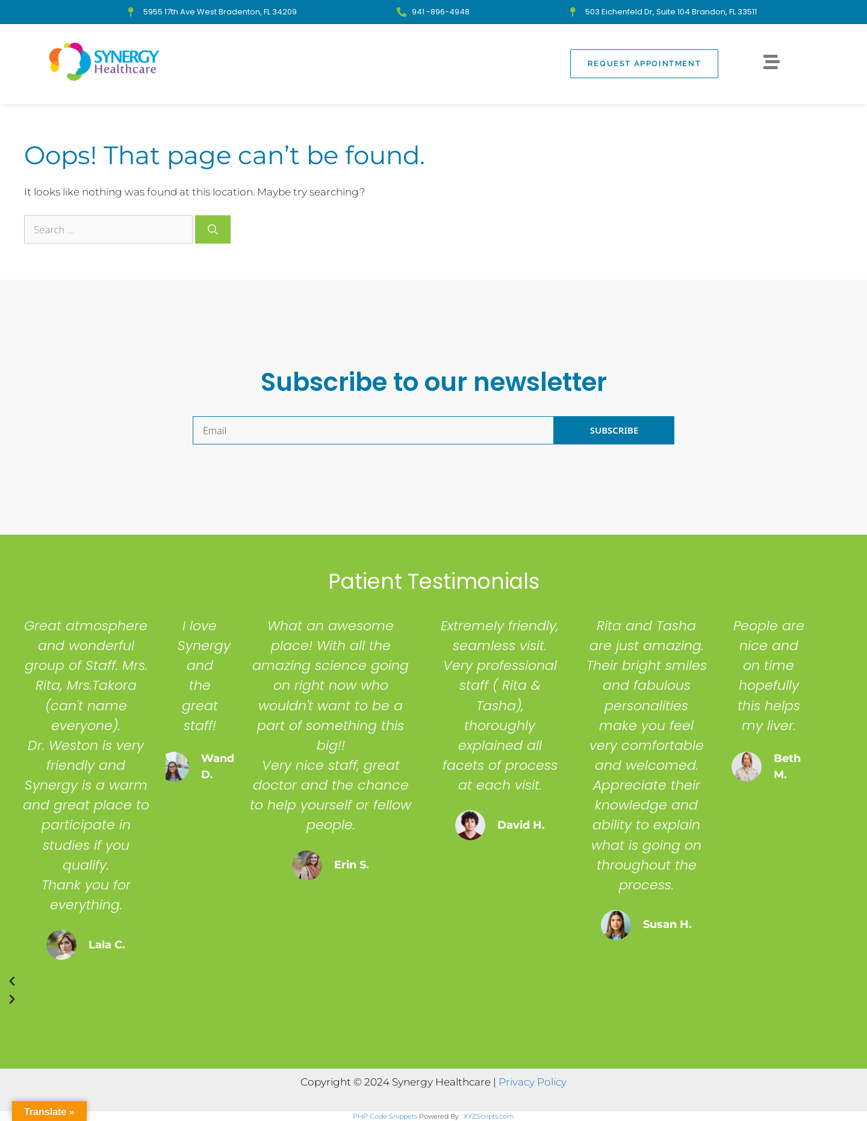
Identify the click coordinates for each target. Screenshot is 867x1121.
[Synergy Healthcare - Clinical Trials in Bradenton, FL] (104, 62)
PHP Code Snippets (385, 1116)
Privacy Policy (533, 1082)
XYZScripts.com (489, 1116)
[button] (412, 981)
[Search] (213, 229)
